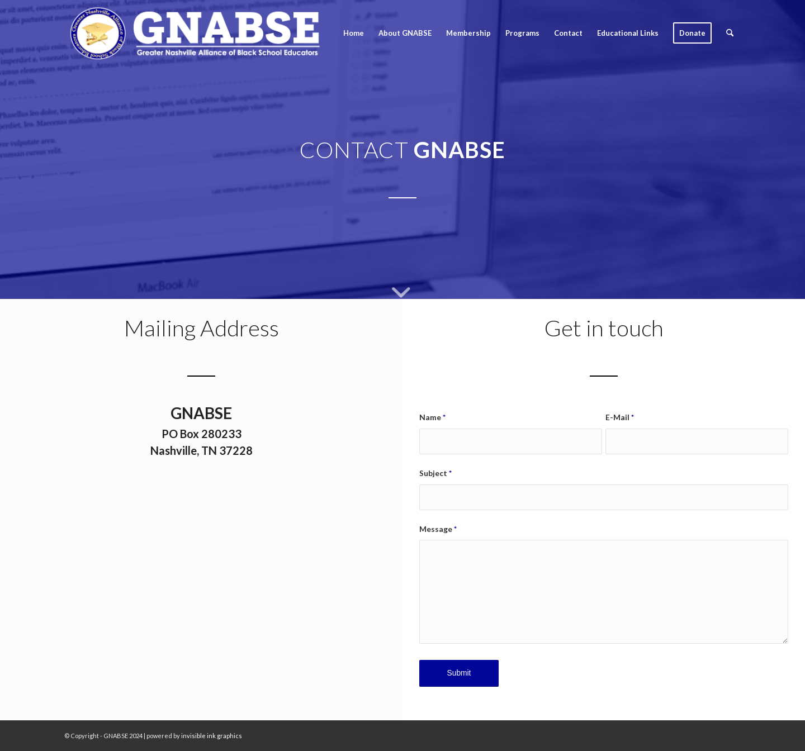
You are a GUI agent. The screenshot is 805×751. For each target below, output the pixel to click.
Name (432, 417)
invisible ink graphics (211, 735)
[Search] (730, 33)
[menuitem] (353, 33)
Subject (435, 473)
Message (438, 529)
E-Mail (619, 417)
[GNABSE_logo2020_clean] (194, 33)
